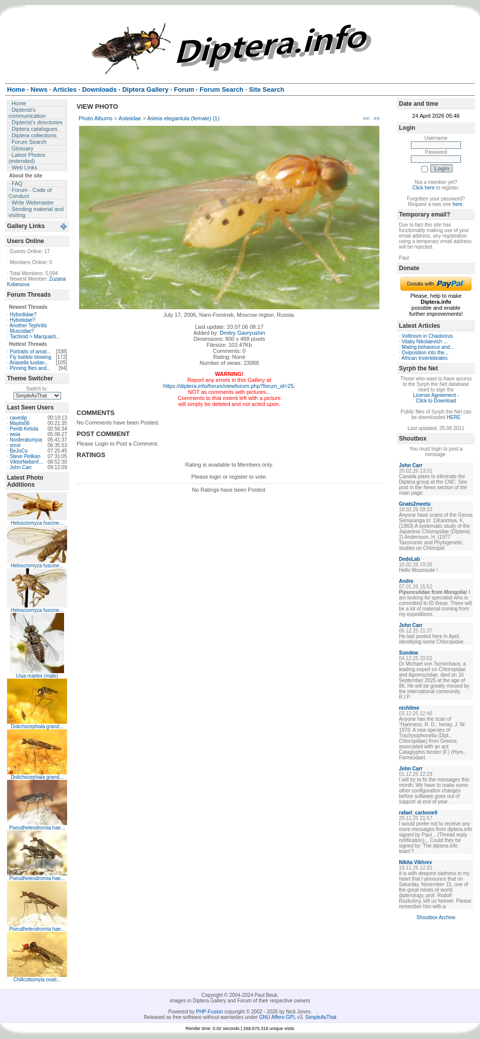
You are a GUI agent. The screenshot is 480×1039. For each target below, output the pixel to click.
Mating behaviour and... (428, 347)
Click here (423, 187)
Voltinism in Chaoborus (427, 336)
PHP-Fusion (209, 1011)
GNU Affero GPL (277, 1017)
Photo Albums (96, 118)
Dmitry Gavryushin (242, 333)
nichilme (409, 708)
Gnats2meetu (414, 504)
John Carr (21, 467)
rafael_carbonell (418, 812)
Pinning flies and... (30, 368)
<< (366, 118)
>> (376, 118)
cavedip (18, 418)
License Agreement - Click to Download (436, 397)
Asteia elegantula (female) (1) (183, 118)
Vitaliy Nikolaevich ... (425, 341)
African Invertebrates (424, 358)
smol (15, 445)
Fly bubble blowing (31, 357)
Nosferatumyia (26, 440)
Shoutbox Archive (435, 917)
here (457, 204)
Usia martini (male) (37, 676)
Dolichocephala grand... (37, 726)
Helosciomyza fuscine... (37, 523)
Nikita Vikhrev (415, 862)
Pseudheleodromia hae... (37, 827)
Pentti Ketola (24, 429)
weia (15, 434)
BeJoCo (19, 451)
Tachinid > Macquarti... (35, 336)
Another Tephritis (28, 325)
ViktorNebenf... (26, 462)
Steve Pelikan (25, 456)
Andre (406, 581)
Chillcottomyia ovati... (37, 979)
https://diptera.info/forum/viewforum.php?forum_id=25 (228, 386)
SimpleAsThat (320, 1017)
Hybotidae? (23, 320)
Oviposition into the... (425, 352)
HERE (453, 417)
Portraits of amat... (30, 351)
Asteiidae (130, 118)
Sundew (408, 653)
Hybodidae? (23, 314)
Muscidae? (22, 331)
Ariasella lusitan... (29, 362)
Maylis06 (20, 423)
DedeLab (409, 559)
